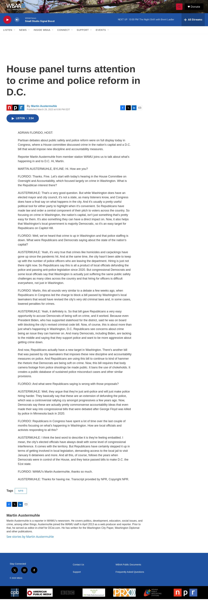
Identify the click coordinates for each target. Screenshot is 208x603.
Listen (7, 34)
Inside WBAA (42, 34)
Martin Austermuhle (44, 110)
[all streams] (193, 23)
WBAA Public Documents (128, 568)
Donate (196, 8)
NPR (21, 494)
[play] (7, 24)
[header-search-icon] (180, 8)
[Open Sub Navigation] (14, 34)
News (23, 34)
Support (83, 34)
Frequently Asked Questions (130, 576)
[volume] (17, 23)
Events (101, 34)
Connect (63, 34)
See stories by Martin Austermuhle (30, 540)
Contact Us (78, 568)
